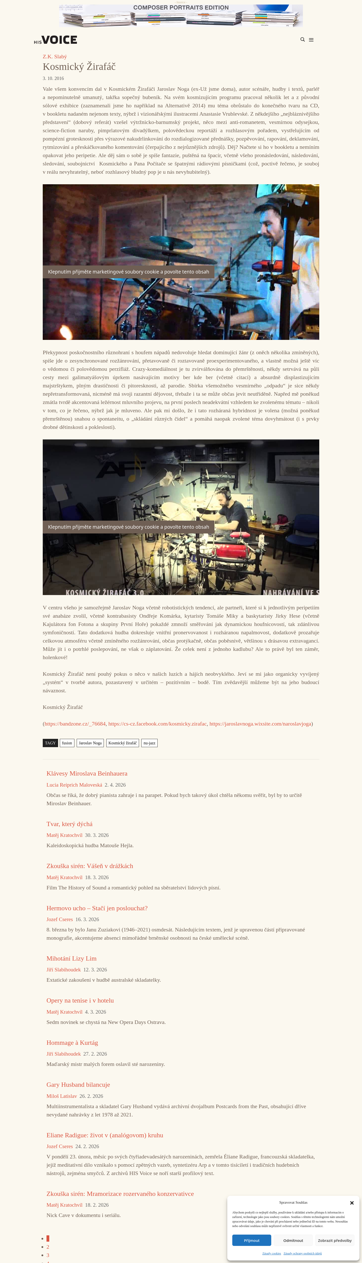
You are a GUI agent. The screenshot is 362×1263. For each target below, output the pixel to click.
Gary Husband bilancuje (78, 1084)
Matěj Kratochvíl (64, 835)
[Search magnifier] (302, 39)
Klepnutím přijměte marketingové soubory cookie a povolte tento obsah (128, 271)
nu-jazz (149, 743)
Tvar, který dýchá (70, 824)
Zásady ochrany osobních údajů (303, 1253)
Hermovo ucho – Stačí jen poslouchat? (97, 908)
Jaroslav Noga (90, 743)
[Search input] (279, 39)
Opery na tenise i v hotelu (80, 1000)
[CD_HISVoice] (181, 16)
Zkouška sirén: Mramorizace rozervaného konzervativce (120, 1193)
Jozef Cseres (60, 919)
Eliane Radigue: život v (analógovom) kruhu (105, 1135)
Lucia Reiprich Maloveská (74, 785)
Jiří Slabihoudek (64, 969)
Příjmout (251, 1240)
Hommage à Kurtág (72, 1042)
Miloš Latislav (62, 1096)
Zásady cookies (271, 1253)
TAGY (50, 743)
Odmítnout (293, 1240)
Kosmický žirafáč (123, 743)
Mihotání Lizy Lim (72, 958)
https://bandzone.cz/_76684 (75, 723)
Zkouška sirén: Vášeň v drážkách (90, 866)
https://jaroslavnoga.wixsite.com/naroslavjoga (260, 723)
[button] (351, 1202)
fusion (67, 743)
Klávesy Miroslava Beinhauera (87, 773)
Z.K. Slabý (55, 56)
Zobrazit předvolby (335, 1240)
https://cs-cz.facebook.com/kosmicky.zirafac (157, 723)
